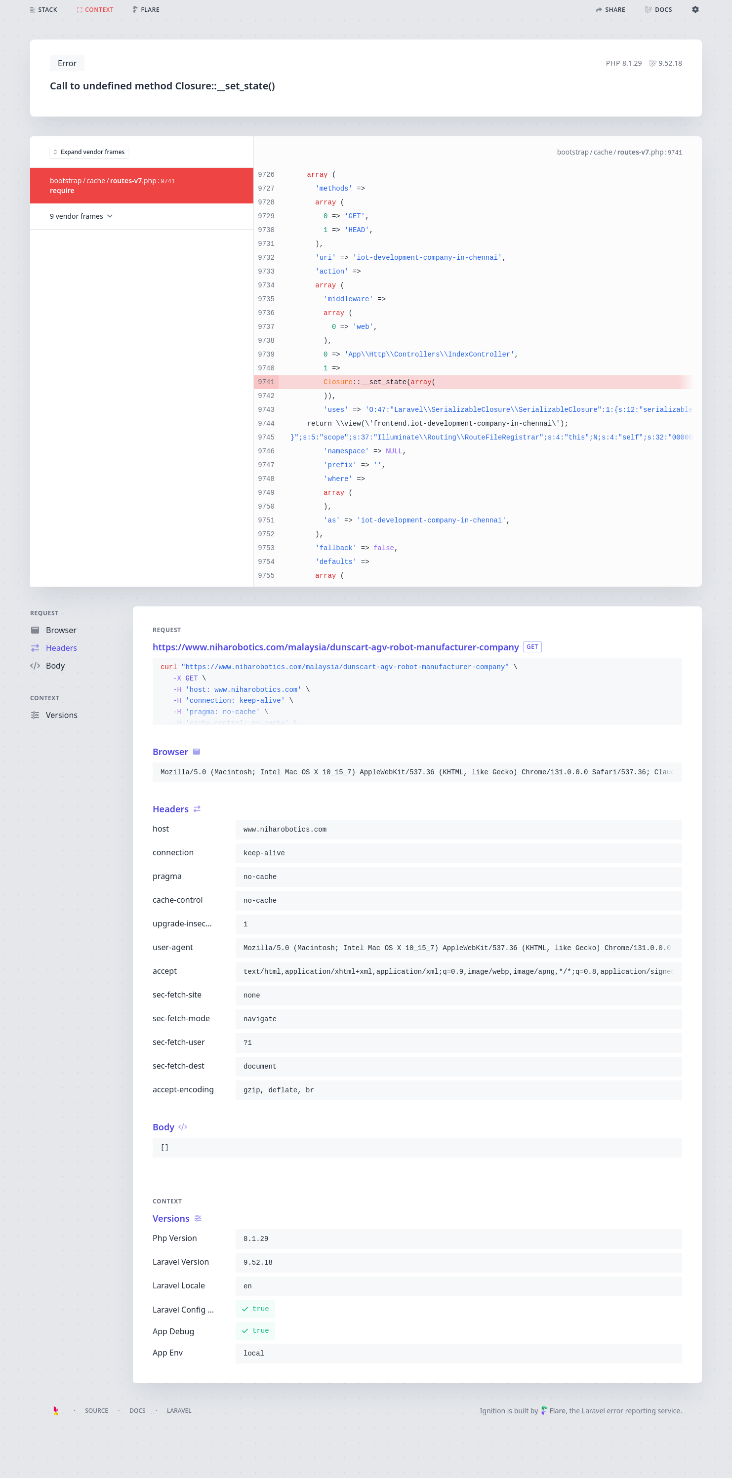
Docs (137, 1410)
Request (44, 613)
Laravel (179, 1410)
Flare (553, 1410)
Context (45, 698)
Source (96, 1410)
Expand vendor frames (89, 151)
